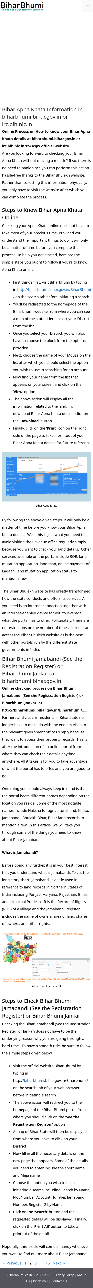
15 (48, 1263)
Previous (11, 1263)
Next (59, 1263)
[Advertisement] (46, 59)
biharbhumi (34, 1080)
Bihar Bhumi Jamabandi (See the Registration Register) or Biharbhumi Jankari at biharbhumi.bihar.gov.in (42, 670)
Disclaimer (40, 1281)
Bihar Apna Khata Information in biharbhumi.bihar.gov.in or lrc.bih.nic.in (42, 117)
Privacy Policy (64, 1275)
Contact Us (59, 1281)
